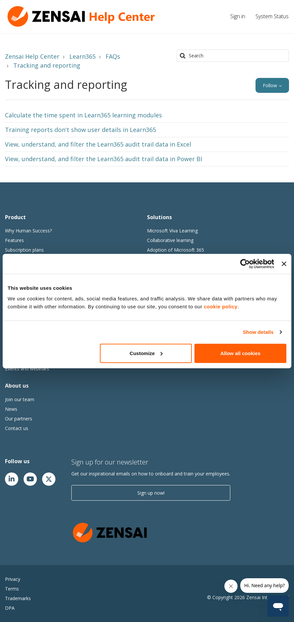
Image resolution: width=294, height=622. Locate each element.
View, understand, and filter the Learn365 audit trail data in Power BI (103, 159)
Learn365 (82, 56)
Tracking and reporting (46, 65)
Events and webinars (27, 368)
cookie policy (221, 306)
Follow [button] (270, 85)
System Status (272, 16)
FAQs (113, 56)
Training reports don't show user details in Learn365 (80, 130)
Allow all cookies (240, 353)
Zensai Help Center (32, 56)
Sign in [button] (237, 16)
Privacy (12, 579)
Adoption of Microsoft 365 (175, 250)
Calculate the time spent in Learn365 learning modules (83, 115)
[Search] (233, 55)
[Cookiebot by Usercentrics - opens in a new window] (245, 264)
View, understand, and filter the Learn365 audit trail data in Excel (98, 144)
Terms (12, 589)
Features (14, 240)
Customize (146, 353)
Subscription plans (24, 250)
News (11, 409)
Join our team (19, 399)
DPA (10, 608)
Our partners (18, 418)
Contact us (16, 428)
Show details (258, 332)
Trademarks (18, 598)
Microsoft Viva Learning (172, 230)
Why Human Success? (28, 230)
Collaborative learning (170, 240)
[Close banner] (284, 264)
